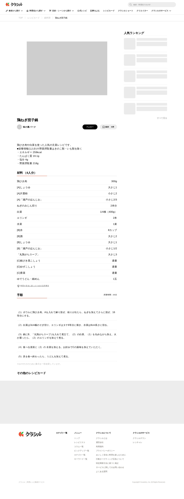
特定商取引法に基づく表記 (107, 463)
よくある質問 (101, 471)
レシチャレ (137, 442)
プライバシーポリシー (105, 451)
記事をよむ (95, 11)
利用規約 (99, 446)
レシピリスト (79, 442)
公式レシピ (82, 11)
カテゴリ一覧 (79, 455)
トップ (77, 438)
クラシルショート (125, 11)
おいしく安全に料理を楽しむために (111, 455)
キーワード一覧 (80, 459)
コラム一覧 (79, 446)
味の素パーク (29, 127)
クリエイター (142, 11)
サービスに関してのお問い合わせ (110, 467)
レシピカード (109, 11)
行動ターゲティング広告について (110, 459)
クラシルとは (101, 438)
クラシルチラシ (139, 438)
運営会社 (99, 442)
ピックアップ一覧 (81, 451)
